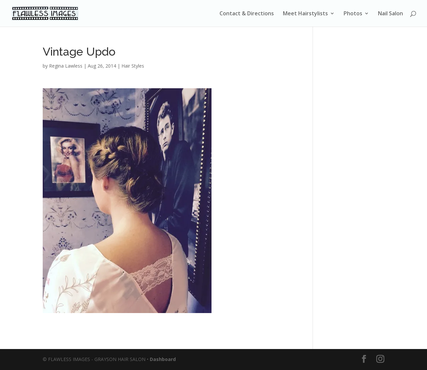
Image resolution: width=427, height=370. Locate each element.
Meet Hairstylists (305, 14)
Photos (353, 14)
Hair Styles (132, 66)
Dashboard (163, 359)
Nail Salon (390, 14)
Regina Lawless (65, 66)
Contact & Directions (247, 14)
